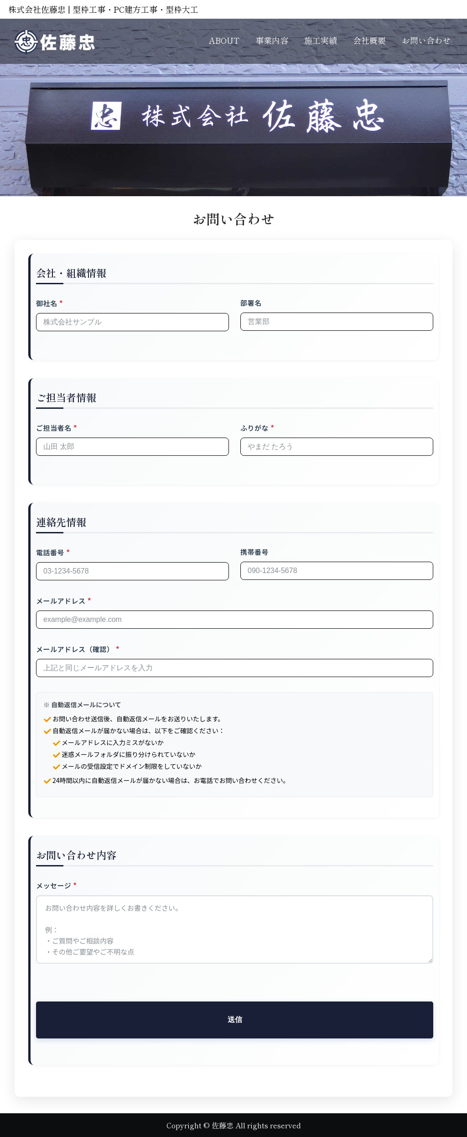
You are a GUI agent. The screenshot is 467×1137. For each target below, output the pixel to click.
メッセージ (53, 885)
